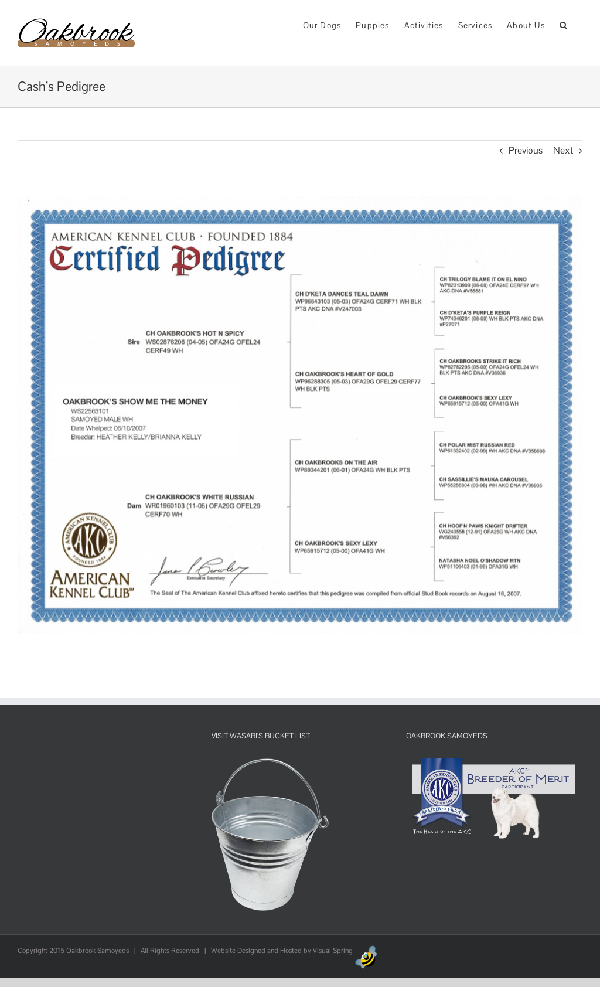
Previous (526, 150)
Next (563, 150)
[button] (564, 24)
